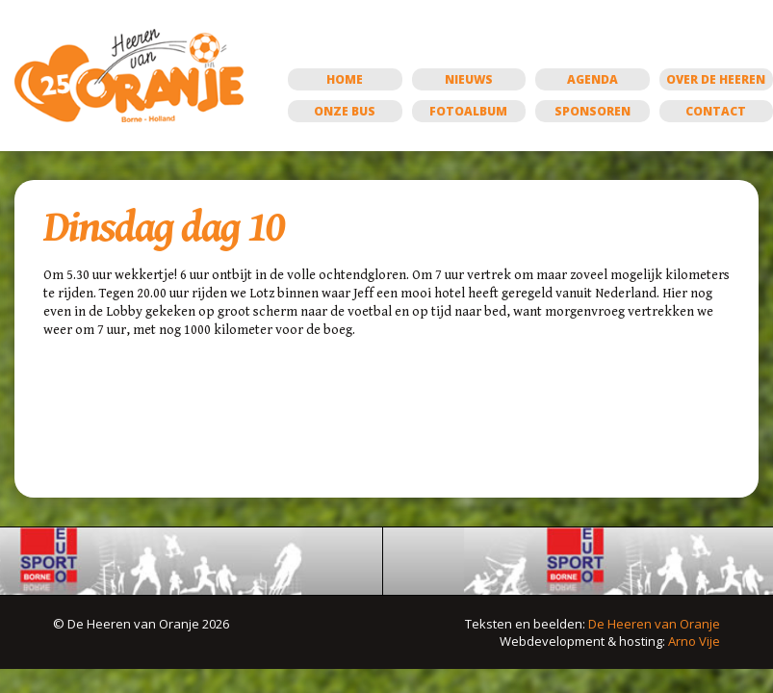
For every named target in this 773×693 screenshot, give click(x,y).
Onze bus (344, 111)
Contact (715, 111)
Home (344, 79)
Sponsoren (592, 111)
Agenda (592, 79)
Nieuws (469, 79)
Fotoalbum (468, 111)
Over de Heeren (715, 79)
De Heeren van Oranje (654, 623)
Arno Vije (694, 641)
